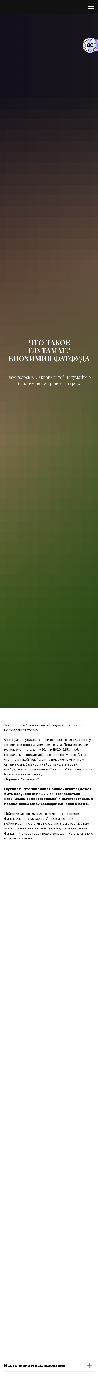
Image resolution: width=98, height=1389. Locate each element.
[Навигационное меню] (91, 7)
